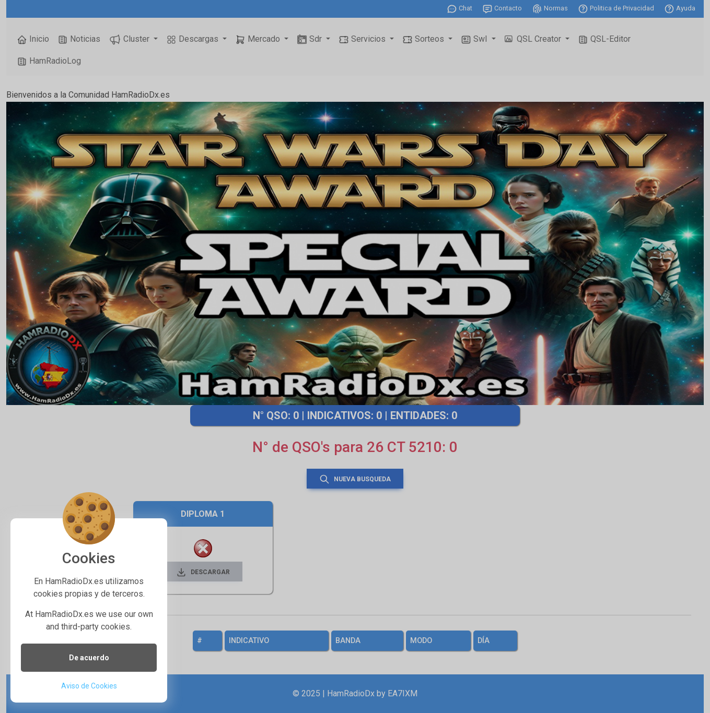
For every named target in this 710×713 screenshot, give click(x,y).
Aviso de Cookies (89, 686)
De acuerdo (89, 657)
